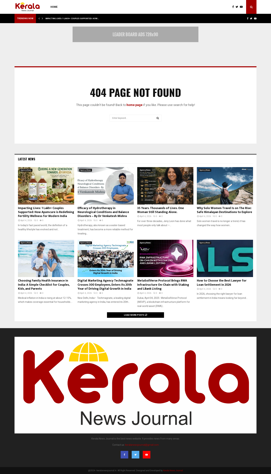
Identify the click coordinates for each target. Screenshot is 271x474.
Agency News (26, 170)
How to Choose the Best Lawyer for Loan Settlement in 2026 (221, 282)
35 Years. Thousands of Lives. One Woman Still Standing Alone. (160, 210)
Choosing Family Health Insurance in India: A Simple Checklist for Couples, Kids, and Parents (43, 284)
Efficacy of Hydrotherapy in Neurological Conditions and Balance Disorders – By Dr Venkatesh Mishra (103, 212)
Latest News (26, 159)
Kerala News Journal (173, 470)
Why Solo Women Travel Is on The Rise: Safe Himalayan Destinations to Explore (224, 210)
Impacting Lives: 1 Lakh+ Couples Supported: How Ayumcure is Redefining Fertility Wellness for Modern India (46, 212)
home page (134, 105)
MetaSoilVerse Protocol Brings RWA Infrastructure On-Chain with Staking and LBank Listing (163, 284)
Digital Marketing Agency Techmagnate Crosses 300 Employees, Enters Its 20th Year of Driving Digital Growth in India (105, 284)
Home (54, 7)
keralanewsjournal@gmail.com (142, 444)
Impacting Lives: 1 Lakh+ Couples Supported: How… (72, 18)
